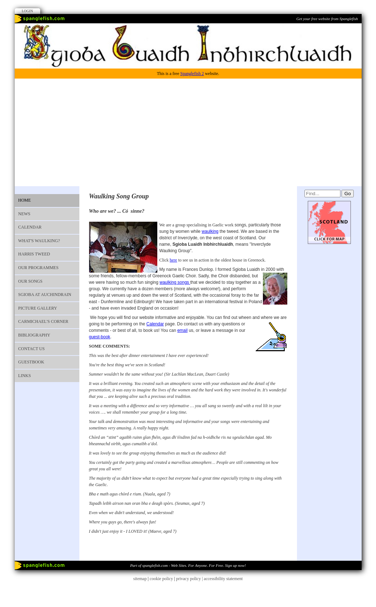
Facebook (332, 30)
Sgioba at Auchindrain (44, 294)
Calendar (30, 227)
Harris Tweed (34, 254)
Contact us (31, 348)
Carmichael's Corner (43, 321)
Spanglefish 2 (192, 73)
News (24, 213)
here (173, 260)
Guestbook (31, 361)
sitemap (140, 578)
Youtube (345, 30)
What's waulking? (39, 240)
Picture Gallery (37, 308)
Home (24, 200)
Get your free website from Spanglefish (327, 19)
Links (24, 375)
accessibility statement (223, 578)
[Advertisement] (188, 132)
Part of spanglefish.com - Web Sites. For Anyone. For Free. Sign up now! (188, 565)
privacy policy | (190, 578)
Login (27, 11)
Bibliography (34, 335)
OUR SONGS (30, 281)
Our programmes (38, 267)
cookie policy (161, 578)
